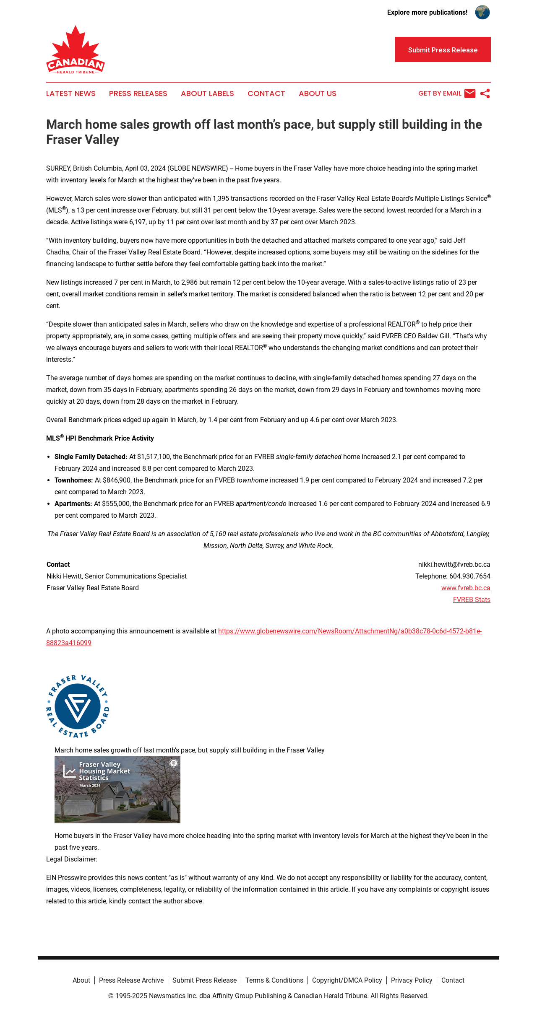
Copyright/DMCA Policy (347, 980)
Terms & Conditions (274, 980)
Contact (266, 93)
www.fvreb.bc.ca (465, 588)
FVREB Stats (471, 600)
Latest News (71, 93)
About (81, 980)
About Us (317, 93)
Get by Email (447, 93)
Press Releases (138, 93)
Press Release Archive (131, 980)
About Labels (207, 93)
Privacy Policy (412, 980)
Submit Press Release (204, 980)
